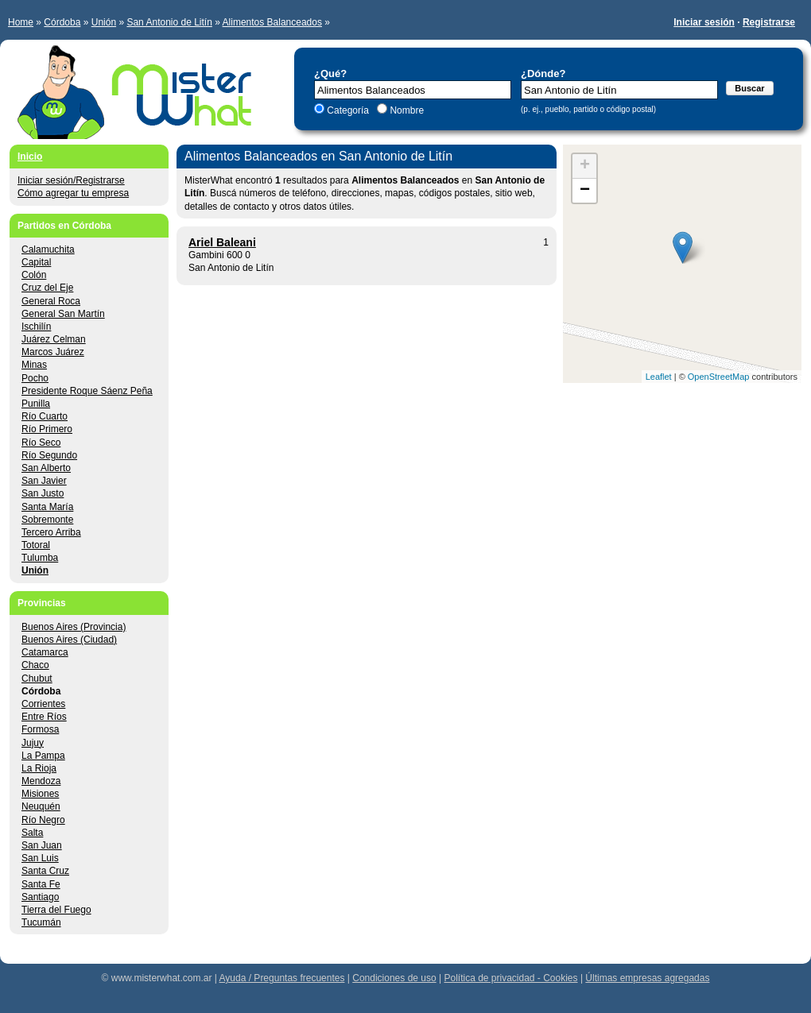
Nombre (405, 110)
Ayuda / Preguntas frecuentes (282, 978)
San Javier (44, 480)
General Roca (50, 301)
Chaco (35, 665)
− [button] (585, 191)
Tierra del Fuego (56, 909)
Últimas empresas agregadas (647, 978)
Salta (32, 832)
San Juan (41, 845)
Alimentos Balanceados (272, 22)
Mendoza (40, 781)
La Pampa (43, 755)
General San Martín (63, 313)
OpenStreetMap (719, 376)
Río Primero (46, 429)
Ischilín (36, 326)
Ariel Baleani (222, 242)
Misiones (40, 793)
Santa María (47, 506)
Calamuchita (48, 249)
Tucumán (41, 922)
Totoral (35, 545)
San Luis (40, 858)
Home (20, 22)
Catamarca (44, 652)
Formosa (40, 729)
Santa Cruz (45, 870)
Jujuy (32, 742)
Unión (103, 22)
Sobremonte (47, 519)
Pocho (35, 378)
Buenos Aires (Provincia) (73, 626)
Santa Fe (40, 884)
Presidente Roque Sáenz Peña (87, 390)
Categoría (347, 110)
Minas (34, 364)
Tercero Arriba (51, 532)
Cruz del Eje (47, 287)
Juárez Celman (53, 339)
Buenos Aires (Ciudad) (69, 639)
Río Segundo (49, 455)
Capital (36, 262)
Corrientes (43, 703)
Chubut (36, 678)
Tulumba (39, 557)
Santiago (40, 897)
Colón (33, 274)
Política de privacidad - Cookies (510, 978)
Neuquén (40, 806)
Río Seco (40, 442)
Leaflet (659, 376)
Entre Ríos (44, 716)
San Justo (42, 493)
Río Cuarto (44, 416)
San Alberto (46, 468)
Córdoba (62, 22)
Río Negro (43, 819)
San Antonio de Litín (168, 22)
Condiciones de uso (394, 978)
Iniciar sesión (704, 22)
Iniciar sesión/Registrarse (71, 180)
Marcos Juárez (52, 352)
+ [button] (585, 166)
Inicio (29, 156)
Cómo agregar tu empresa (73, 193)
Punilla (35, 403)
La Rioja (38, 768)
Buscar (749, 88)
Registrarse (769, 22)
